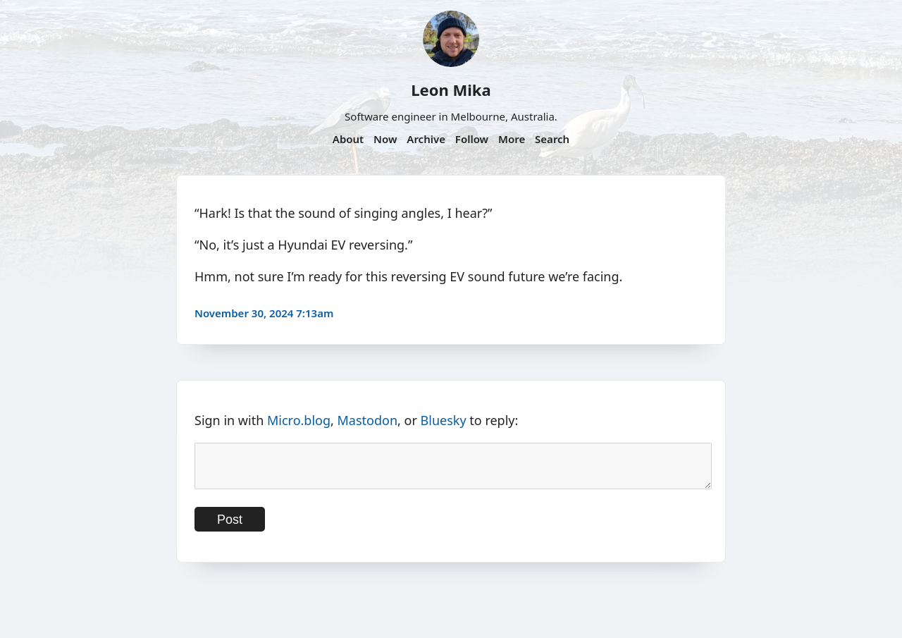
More (511, 139)
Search (552, 139)
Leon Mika (450, 89)
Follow (471, 139)
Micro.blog (298, 420)
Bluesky (444, 420)
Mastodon (368, 420)
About (348, 139)
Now (385, 139)
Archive (426, 139)
